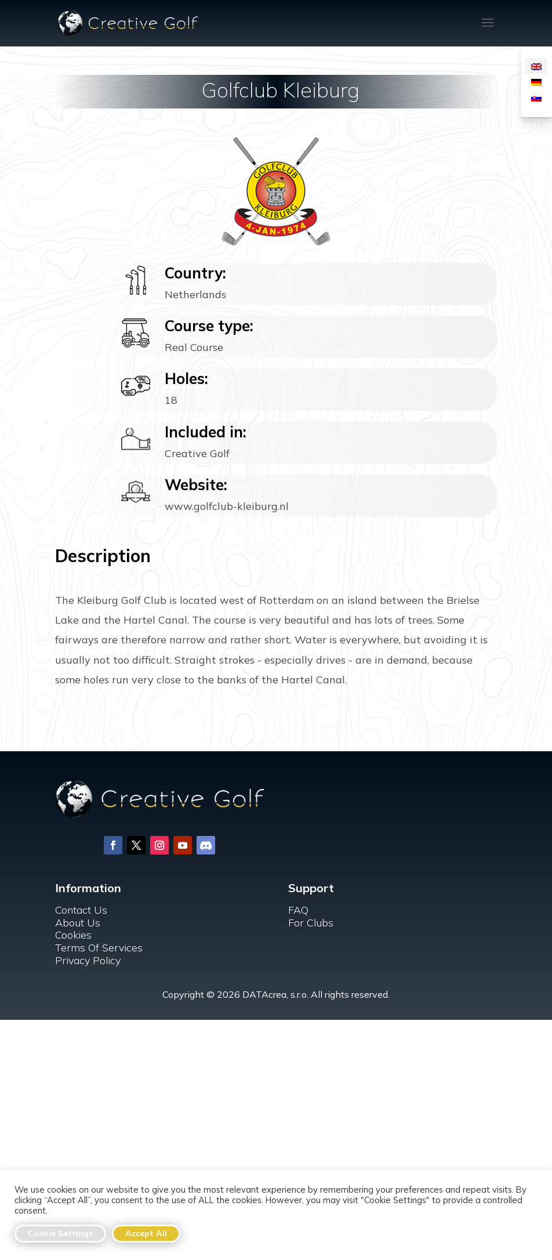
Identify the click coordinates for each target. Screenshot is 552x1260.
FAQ (298, 910)
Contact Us (81, 910)
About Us (77, 922)
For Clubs (310, 922)
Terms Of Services (99, 947)
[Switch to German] (536, 81)
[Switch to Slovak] (536, 97)
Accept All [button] (146, 1233)
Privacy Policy (88, 960)
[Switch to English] (536, 66)
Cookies (73, 935)
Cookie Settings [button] (60, 1233)
